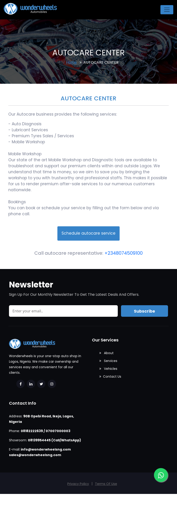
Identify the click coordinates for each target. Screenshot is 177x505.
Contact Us (110, 376)
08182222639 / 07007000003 (45, 431)
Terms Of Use (106, 483)
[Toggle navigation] (166, 9)
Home (71, 62)
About (106, 353)
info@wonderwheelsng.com (46, 449)
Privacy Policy (78, 483)
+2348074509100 (123, 253)
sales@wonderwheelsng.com (35, 455)
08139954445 (39, 440)
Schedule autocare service (88, 233)
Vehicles (108, 368)
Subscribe (144, 311)
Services (108, 361)
